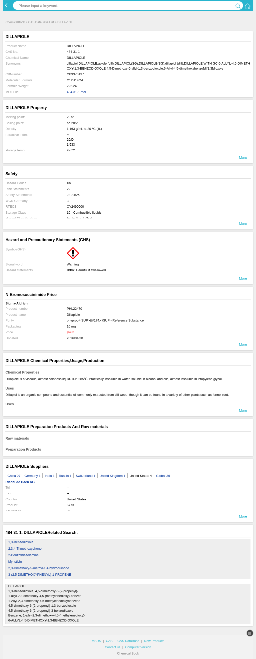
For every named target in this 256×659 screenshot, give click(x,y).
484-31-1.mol (76, 92)
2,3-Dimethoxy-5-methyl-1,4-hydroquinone (38, 568)
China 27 (14, 476)
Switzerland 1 (85, 476)
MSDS (96, 641)
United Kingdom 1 (112, 476)
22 (68, 189)
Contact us (112, 647)
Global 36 (163, 476)
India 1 (49, 476)
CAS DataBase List (41, 22)
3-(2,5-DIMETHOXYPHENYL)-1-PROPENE (39, 574)
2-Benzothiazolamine (23, 555)
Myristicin (15, 561)
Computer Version (138, 647)
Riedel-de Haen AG (20, 482)
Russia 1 (65, 476)
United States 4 (141, 476)
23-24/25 (73, 195)
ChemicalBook (15, 22)
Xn (69, 183)
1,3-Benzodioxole (20, 542)
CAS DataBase (128, 641)
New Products (154, 641)
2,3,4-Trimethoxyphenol (25, 548)
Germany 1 (32, 476)
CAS (109, 641)
